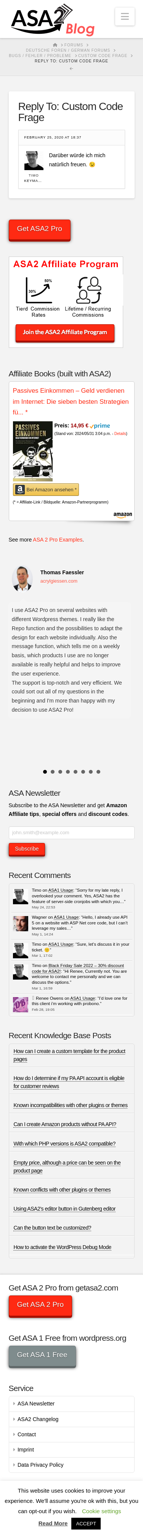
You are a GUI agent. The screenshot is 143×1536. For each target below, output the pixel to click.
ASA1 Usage (60, 890)
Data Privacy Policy (41, 1465)
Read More (53, 1523)
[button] (125, 16)
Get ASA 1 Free (42, 1355)
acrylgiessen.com (58, 581)
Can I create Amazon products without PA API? (64, 1124)
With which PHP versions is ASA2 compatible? (64, 1144)
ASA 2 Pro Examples (57, 540)
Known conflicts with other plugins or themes (62, 1190)
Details (120, 434)
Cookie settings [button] (101, 1511)
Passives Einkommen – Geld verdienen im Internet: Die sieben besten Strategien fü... (71, 401)
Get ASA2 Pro (39, 229)
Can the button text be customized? (52, 1228)
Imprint (26, 1450)
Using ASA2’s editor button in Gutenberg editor (64, 1209)
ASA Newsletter (36, 1404)
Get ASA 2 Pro (40, 1304)
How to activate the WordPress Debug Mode (62, 1247)
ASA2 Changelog (38, 1419)
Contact (27, 1434)
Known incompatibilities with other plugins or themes (70, 1105)
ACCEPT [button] (86, 1523)
